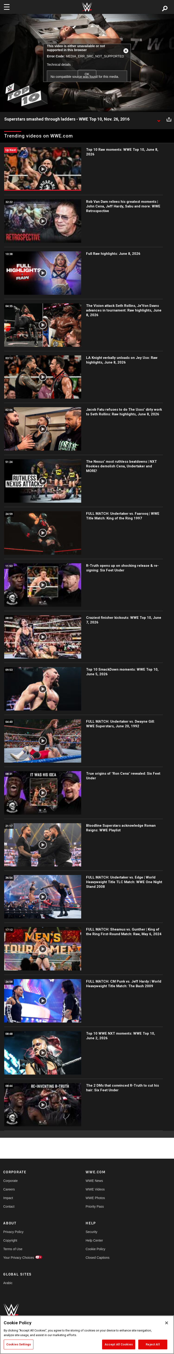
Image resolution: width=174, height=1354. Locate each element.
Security (91, 1232)
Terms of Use (12, 1249)
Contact (8, 1206)
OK (87, 74)
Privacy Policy (13, 1232)
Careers (9, 1189)
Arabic (8, 1283)
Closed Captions (98, 1257)
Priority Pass (95, 1206)
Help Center (94, 1240)
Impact (8, 1198)
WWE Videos (95, 1189)
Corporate (10, 1181)
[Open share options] (169, 119)
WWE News (94, 1181)
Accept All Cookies (119, 1344)
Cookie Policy (95, 1249)
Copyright (10, 1240)
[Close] (166, 1323)
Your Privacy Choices (18, 1257)
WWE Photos (95, 1198)
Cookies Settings (18, 1344)
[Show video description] (159, 119)
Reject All (153, 1344)
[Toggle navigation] (6, 7)
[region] (87, 1334)
